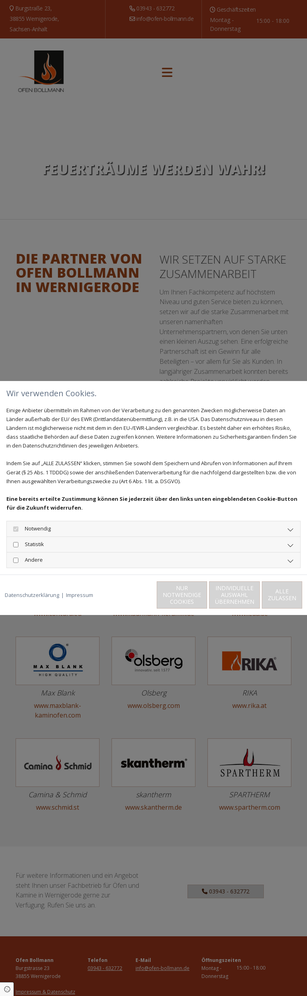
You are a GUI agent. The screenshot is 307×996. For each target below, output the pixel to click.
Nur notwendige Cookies (114, 599)
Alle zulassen (265, 599)
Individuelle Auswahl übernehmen (189, 599)
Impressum (79, 581)
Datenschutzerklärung (32, 581)
